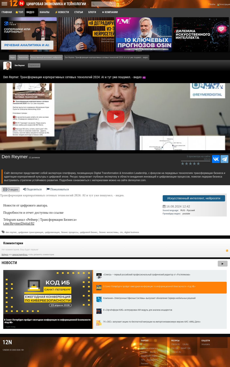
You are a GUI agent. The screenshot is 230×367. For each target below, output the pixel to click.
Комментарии (13, 243)
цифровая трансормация (30, 232)
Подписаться (34, 65)
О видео (10, 189)
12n (7, 342)
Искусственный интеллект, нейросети (193, 198)
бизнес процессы (69, 232)
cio (121, 232)
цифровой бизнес (88, 232)
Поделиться (32, 189)
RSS (227, 250)
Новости (9, 263)
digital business (131, 232)
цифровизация (52, 232)
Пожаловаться (58, 189)
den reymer (11, 232)
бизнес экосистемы (108, 232)
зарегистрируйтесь (20, 254)
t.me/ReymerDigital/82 (18, 223)
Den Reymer (20, 65)
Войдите (5, 254)
